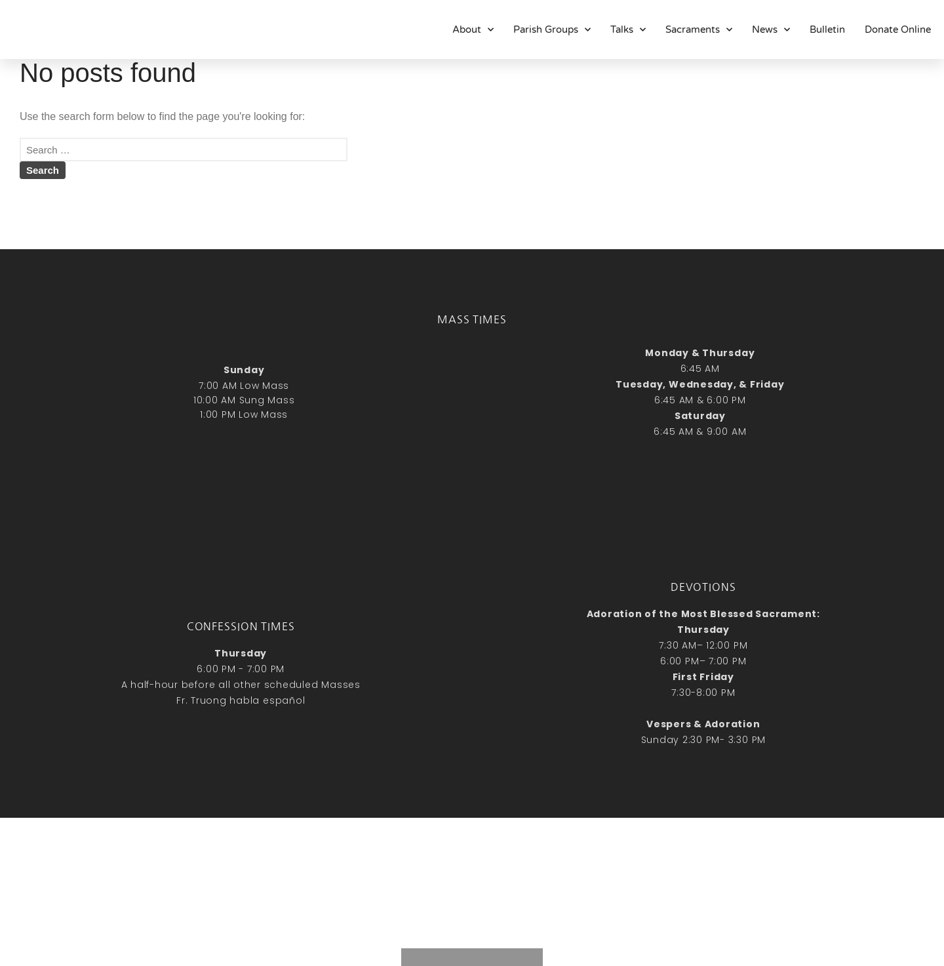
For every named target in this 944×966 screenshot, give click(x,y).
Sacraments (698, 29)
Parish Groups (552, 29)
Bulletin (827, 29)
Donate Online (898, 29)
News (771, 29)
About (473, 29)
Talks (628, 29)
